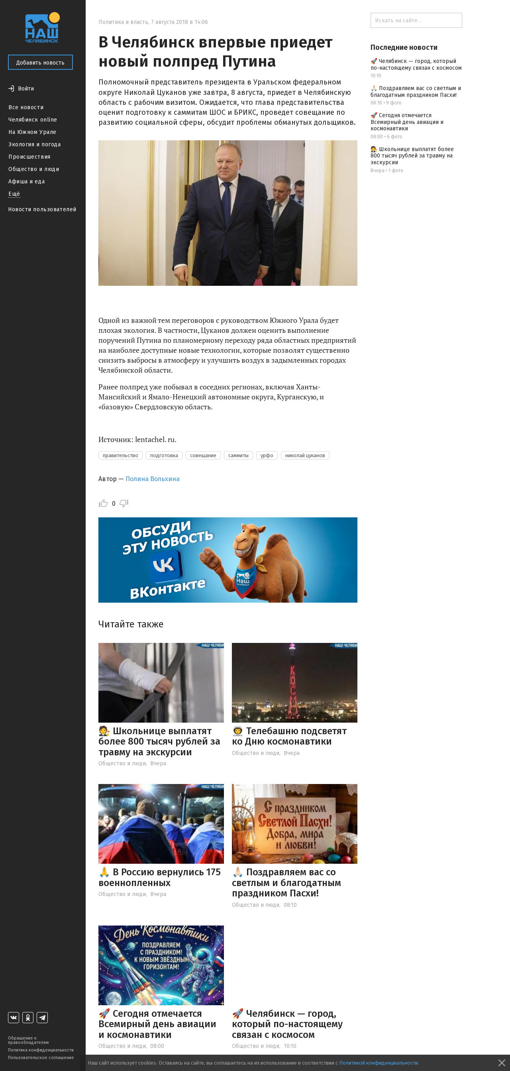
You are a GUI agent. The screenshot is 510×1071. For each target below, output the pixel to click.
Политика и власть (123, 22)
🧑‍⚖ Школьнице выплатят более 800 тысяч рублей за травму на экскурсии (159, 741)
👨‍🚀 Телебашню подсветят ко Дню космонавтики (289, 736)
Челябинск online (32, 119)
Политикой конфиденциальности (378, 1063)
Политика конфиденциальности (41, 1050)
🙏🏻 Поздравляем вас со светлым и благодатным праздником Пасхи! (286, 883)
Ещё (14, 194)
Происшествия (29, 156)
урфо (267, 455)
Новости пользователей (42, 209)
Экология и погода (34, 144)
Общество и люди (33, 169)
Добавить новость (40, 62)
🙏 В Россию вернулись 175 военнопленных (159, 877)
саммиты (238, 455)
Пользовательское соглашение (41, 1057)
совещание (203, 455)
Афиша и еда (26, 181)
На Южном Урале (32, 132)
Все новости (25, 107)
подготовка (164, 455)
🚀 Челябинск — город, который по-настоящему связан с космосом (287, 1024)
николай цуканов (305, 455)
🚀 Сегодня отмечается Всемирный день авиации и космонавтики (157, 1024)
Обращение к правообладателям (28, 1040)
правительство (120, 455)
